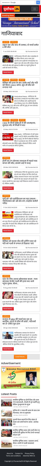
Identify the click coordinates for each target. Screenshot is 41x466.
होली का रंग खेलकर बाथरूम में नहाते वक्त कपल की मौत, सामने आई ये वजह (19, 162)
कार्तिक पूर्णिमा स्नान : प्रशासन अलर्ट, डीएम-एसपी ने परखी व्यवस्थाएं (25, 442)
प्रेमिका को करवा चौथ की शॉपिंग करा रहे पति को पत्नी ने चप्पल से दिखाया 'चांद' (19, 242)
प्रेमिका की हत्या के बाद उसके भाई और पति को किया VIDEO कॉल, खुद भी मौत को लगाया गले (20, 85)
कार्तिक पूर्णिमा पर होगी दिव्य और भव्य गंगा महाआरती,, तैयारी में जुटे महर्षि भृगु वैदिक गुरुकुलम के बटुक (26, 402)
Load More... (20, 356)
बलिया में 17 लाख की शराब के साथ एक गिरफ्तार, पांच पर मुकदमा (26, 411)
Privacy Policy (29, 453)
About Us (10, 453)
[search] (17, 2)
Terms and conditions (13, 456)
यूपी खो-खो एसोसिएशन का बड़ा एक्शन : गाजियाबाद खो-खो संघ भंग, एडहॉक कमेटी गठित (20, 201)
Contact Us (19, 453)
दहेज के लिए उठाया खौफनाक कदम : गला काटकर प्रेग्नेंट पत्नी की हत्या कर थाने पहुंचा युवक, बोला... (20, 281)
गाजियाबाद (14, 42)
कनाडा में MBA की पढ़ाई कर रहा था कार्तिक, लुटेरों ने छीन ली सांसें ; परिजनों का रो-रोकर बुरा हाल (19, 321)
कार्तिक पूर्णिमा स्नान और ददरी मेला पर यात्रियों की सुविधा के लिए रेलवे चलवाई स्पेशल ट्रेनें (26, 432)
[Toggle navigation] (35, 9)
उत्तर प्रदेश (5, 42)
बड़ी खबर (21, 80)
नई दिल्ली (6, 120)
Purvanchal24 (18, 461)
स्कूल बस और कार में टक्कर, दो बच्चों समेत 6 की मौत (20, 46)
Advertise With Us (29, 456)
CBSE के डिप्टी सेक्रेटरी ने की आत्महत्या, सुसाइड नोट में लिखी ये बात (19, 124)
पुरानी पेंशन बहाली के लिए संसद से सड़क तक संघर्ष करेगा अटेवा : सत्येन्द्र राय (25, 422)
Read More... (8, 72)
